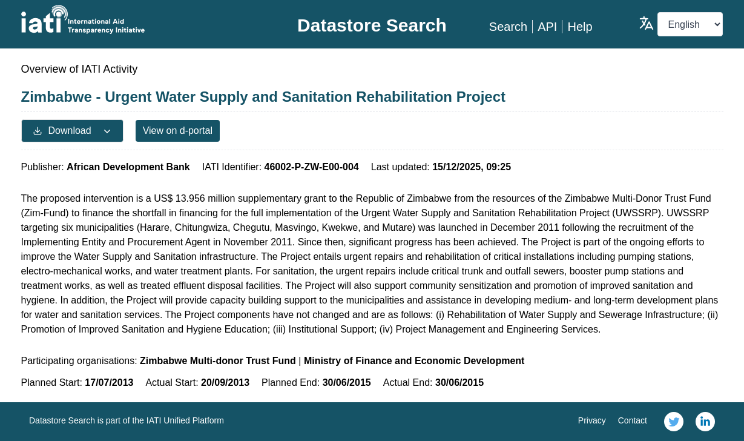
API (547, 26)
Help (579, 26)
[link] (673, 421)
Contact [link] (632, 420)
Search (508, 26)
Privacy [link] (592, 420)
